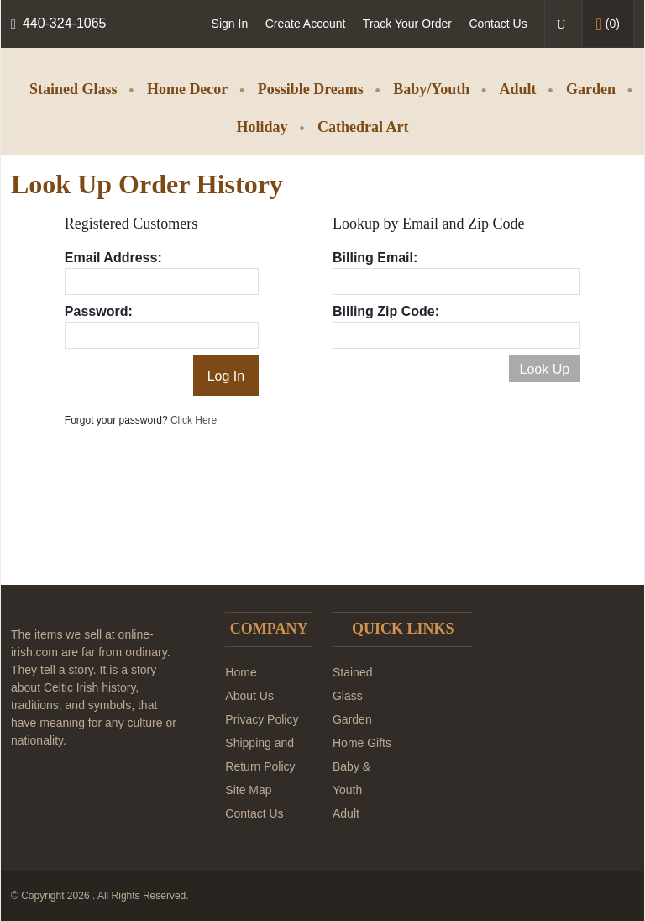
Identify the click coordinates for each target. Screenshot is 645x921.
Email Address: (113, 257)
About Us (249, 696)
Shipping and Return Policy (260, 754)
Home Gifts (362, 743)
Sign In (230, 23)
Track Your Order (407, 23)
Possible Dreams (311, 89)
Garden (591, 89)
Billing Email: (375, 257)
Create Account (305, 23)
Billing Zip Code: (386, 311)
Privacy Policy (261, 719)
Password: (99, 311)
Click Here (193, 420)
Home (240, 672)
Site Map (248, 790)
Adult (518, 89)
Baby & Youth (351, 778)
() (608, 24)
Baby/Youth (431, 89)
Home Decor (187, 89)
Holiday (262, 126)
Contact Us (498, 23)
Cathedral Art (362, 126)
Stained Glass (73, 89)
